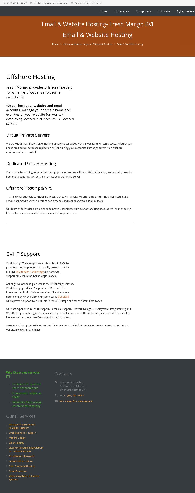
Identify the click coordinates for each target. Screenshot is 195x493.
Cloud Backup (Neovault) (21, 456)
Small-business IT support (22, 433)
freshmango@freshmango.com (51, 3)
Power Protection (18, 471)
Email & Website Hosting (21, 466)
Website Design (17, 438)
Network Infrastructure (21, 461)
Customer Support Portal (88, 3)
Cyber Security (16, 442)
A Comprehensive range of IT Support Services (88, 61)
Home (55, 61)
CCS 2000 (63, 314)
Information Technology (30, 289)
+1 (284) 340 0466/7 (74, 395)
